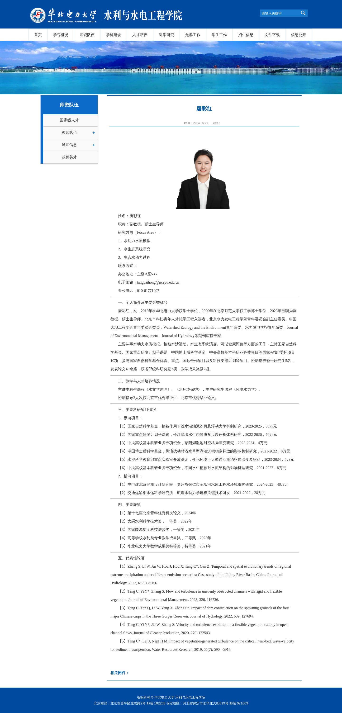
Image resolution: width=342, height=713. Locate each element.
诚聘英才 (69, 157)
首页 (38, 35)
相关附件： (119, 673)
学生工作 (219, 35)
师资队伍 (87, 35)
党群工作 (192, 35)
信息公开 (298, 35)
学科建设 (113, 35)
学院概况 (60, 35)
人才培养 (139, 35)
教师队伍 (69, 132)
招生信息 (245, 35)
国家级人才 (69, 120)
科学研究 (166, 35)
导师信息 (69, 145)
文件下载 (272, 35)
